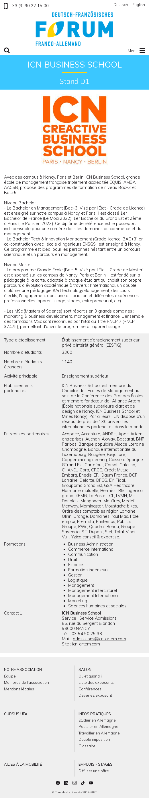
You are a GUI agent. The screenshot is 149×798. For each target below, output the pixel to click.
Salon (85, 669)
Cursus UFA (16, 714)
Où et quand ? (90, 676)
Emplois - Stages (96, 764)
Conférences (90, 689)
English (138, 4)
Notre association (23, 669)
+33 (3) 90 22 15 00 (26, 5)
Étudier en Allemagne (97, 720)
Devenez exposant (95, 695)
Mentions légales (19, 689)
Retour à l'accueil (74, 29)
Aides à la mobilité (23, 764)
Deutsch (120, 4)
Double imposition (94, 739)
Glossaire (87, 746)
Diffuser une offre (94, 771)
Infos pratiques (95, 714)
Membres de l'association (26, 682)
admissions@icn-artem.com (99, 638)
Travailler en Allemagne (99, 733)
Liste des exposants (96, 682)
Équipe (10, 676)
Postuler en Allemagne (98, 726)
